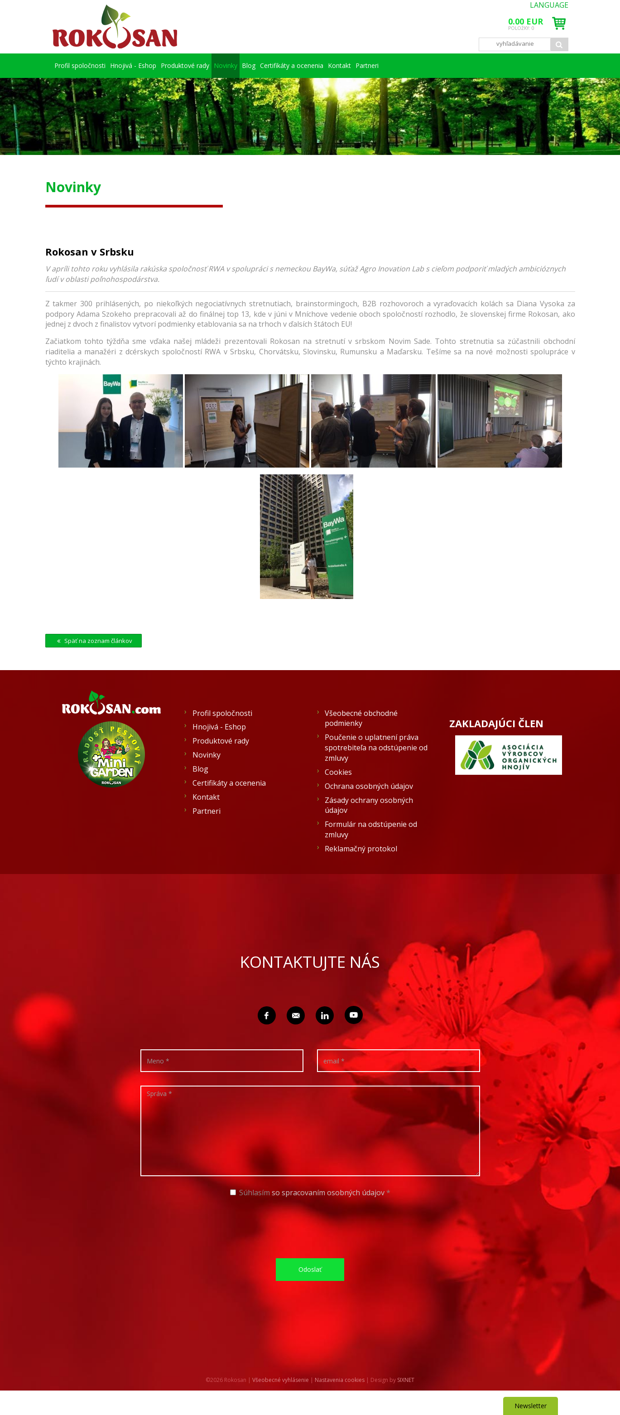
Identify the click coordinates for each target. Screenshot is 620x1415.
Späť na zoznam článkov (93, 665)
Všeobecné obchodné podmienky (361, 743)
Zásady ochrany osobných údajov (369, 830)
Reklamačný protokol (361, 873)
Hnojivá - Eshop (145, 65)
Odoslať (310, 1293)
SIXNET (405, 1404)
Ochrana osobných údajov (369, 811)
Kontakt (476, 65)
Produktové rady (207, 65)
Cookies (338, 797)
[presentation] (313, 1251)
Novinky (270, 65)
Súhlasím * (310, 1217)
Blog (332, 65)
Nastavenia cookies (340, 1404)
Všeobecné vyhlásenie (280, 1404)
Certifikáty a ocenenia (404, 65)
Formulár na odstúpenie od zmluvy (371, 854)
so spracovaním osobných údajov (328, 1217)
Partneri (83, 90)
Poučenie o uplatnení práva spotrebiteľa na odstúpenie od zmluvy (376, 772)
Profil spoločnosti (83, 65)
